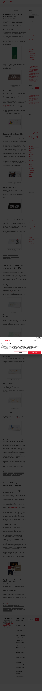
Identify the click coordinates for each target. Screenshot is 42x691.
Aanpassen (20, 352)
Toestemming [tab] (7, 340)
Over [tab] (35, 340)
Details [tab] (21, 340)
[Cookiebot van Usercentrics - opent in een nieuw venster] (37, 338)
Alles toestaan (34, 352)
